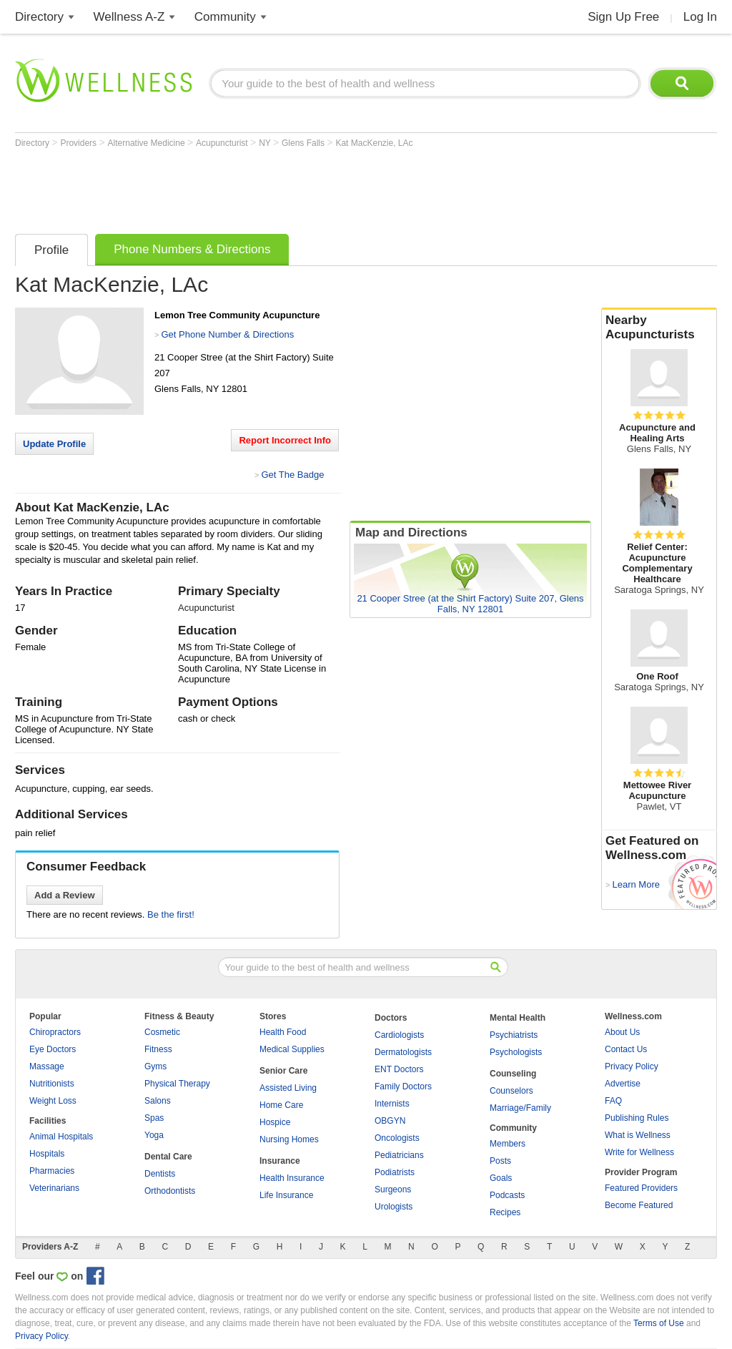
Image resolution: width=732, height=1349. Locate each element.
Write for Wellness (639, 1152)
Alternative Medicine (147, 143)
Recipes (505, 1212)
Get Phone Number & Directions (227, 334)
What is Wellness (638, 1135)
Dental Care (168, 1157)
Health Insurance (292, 1178)
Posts (500, 1161)
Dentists (159, 1174)
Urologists (393, 1207)
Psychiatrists (514, 1035)
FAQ (613, 1101)
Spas (154, 1118)
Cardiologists (399, 1035)
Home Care (281, 1105)
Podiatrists (395, 1172)
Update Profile (54, 443)
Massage (46, 1066)
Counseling (513, 1074)
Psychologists (516, 1052)
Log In (700, 17)
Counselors (511, 1091)
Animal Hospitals (61, 1137)
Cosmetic (162, 1032)
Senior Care (283, 1071)
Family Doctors (403, 1086)
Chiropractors (55, 1032)
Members (507, 1144)
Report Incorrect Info (285, 440)
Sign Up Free (623, 17)
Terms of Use (658, 1323)
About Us (622, 1032)
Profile (51, 250)
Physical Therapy (177, 1084)
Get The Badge (292, 474)
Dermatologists (403, 1052)
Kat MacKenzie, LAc (373, 143)
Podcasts (507, 1195)
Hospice (274, 1122)
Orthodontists (169, 1191)
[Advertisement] (275, 187)
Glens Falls (304, 143)
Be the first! (170, 914)
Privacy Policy (631, 1066)
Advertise (622, 1084)
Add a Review (64, 895)
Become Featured (639, 1205)
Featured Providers (641, 1188)
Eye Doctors (52, 1049)
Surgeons (393, 1189)
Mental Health (517, 1018)
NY (266, 143)
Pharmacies (51, 1171)
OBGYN (390, 1121)
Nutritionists (51, 1084)
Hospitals (46, 1154)
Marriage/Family (520, 1108)
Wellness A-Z (129, 17)
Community (225, 17)
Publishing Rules (636, 1118)
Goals (501, 1178)
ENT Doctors (399, 1069)
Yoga (154, 1135)
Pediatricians (399, 1155)
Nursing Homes (289, 1139)
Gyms (155, 1066)
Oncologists (397, 1138)
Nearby (659, 327)
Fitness (158, 1049)
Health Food (282, 1032)
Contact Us (626, 1049)
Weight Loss (52, 1101)
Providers (79, 143)
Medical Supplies (292, 1049)
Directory (39, 17)
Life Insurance (286, 1195)
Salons (157, 1101)
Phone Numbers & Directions (192, 249)
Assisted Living (288, 1088)
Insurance (279, 1161)
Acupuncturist (223, 143)
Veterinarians (54, 1188)
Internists (392, 1104)
